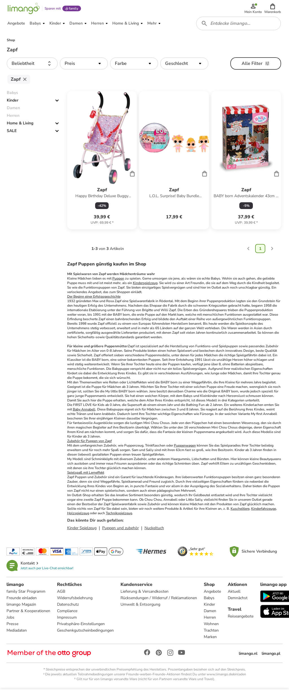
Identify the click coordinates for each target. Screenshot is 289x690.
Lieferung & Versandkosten (145, 593)
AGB (61, 593)
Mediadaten (17, 632)
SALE (12, 132)
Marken (210, 638)
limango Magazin (21, 606)
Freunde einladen (22, 600)
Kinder (12, 102)
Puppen (118, 280)
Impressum (67, 619)
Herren (210, 619)
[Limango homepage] (23, 9)
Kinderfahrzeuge (263, 510)
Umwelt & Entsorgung (141, 606)
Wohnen (211, 626)
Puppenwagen (185, 447)
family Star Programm (26, 593)
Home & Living (20, 125)
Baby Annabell (84, 411)
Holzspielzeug (78, 515)
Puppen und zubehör (120, 530)
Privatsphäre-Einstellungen (81, 626)
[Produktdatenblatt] (102, 162)
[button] (272, 9)
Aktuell (234, 593)
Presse (13, 626)
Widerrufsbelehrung (75, 600)
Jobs (11, 619)
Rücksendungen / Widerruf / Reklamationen (159, 600)
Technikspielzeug (119, 515)
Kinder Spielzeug (82, 530)
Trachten (211, 632)
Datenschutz (68, 606)
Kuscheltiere (240, 510)
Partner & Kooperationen (29, 613)
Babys (209, 600)
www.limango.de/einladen (226, 676)
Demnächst (238, 600)
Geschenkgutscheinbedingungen (85, 632)
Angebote (212, 593)
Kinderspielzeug (145, 285)
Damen (210, 613)
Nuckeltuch (154, 530)
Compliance (67, 613)
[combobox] (238, 24)
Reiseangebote (241, 618)
